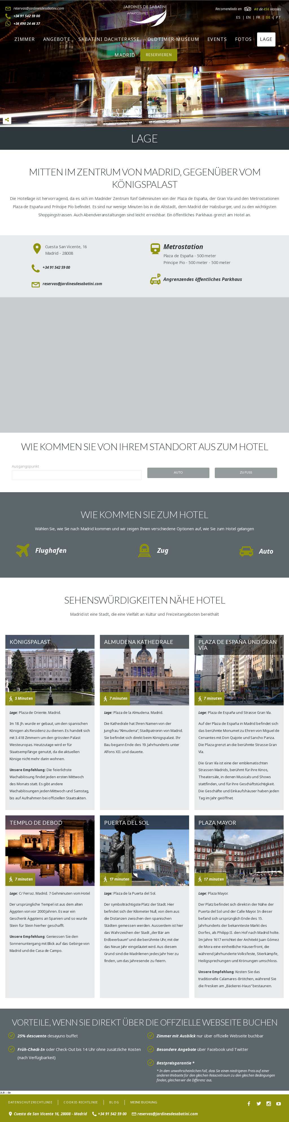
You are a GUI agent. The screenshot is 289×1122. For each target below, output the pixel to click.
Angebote (56, 39)
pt (278, 17)
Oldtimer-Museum (174, 39)
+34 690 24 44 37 (27, 23)
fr (258, 17)
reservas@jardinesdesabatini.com (39, 8)
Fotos (243, 39)
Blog (120, 1101)
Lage (266, 39)
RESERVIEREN (159, 55)
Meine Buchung (150, 1101)
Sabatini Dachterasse (108, 39)
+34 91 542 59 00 (27, 16)
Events (217, 39)
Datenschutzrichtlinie (32, 1101)
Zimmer (24, 39)
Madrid (125, 55)
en (248, 17)
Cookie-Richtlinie (85, 1101)
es (238, 17)
